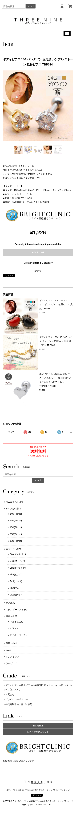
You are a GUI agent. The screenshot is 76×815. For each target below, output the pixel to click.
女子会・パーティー (20, 635)
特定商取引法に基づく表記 (18, 704)
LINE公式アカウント (38, 732)
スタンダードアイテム (17, 609)
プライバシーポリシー (16, 699)
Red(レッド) (16, 581)
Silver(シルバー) (18, 554)
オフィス (14, 628)
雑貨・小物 (11, 643)
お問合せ (9, 694)
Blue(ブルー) (16, 588)
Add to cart (38, 252)
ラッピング (11, 663)
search (31, 6)
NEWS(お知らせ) (14, 502)
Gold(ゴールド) (17, 561)
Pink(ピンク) (16, 574)
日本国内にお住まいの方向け (38, 263)
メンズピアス (12, 656)
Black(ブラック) (18, 567)
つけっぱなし (16, 621)
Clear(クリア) (16, 594)
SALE (9, 650)
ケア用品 (10, 602)
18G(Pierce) (16, 527)
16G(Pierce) (16, 520)
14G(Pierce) (16, 514)
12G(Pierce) (16, 541)
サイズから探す (13, 508)
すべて (11, 432)
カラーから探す (13, 549)
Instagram (38, 725)
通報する (38, 271)
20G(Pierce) (16, 534)
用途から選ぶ (12, 616)
